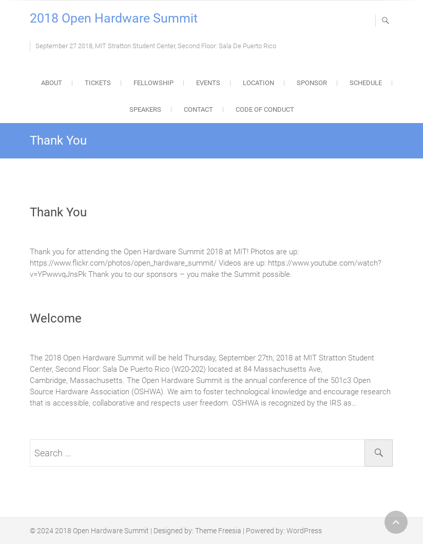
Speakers (145, 109)
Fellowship (153, 83)
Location (258, 83)
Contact (198, 109)
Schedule (366, 83)
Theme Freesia (218, 531)
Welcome (56, 318)
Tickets (98, 83)
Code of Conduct (265, 109)
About (51, 83)
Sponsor (312, 83)
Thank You (58, 212)
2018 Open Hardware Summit (114, 18)
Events (208, 83)
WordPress (304, 531)
